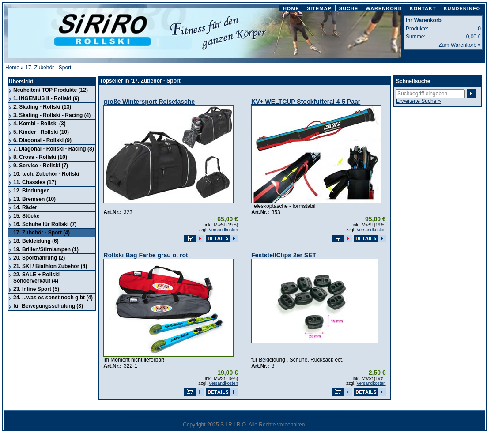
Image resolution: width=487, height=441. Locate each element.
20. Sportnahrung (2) (39, 258)
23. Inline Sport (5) (36, 289)
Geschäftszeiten (341, 417)
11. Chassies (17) (34, 182)
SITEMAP (319, 8)
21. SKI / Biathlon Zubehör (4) (50, 266)
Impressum (142, 417)
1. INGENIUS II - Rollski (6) (46, 98)
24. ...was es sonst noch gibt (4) (53, 297)
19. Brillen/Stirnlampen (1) (46, 249)
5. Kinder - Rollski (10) (41, 132)
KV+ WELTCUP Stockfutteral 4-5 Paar (305, 101)
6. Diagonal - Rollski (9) (42, 140)
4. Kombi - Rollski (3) (39, 124)
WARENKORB (384, 8)
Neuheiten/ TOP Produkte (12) (50, 90)
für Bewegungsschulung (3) (48, 306)
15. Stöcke (26, 216)
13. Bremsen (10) (34, 199)
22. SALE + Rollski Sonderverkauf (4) (36, 277)
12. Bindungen (31, 191)
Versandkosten (223, 229)
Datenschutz (233, 417)
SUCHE (349, 8)
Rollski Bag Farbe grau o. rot (145, 255)
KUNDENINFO (462, 8)
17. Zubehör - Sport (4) (41, 233)
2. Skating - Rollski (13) (42, 107)
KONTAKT (423, 8)
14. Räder (25, 207)
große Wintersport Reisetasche (149, 101)
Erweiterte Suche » (418, 101)
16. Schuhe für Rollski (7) (44, 224)
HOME (291, 8)
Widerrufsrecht (195, 417)
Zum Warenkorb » (459, 45)
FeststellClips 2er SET (283, 255)
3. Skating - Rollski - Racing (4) (52, 115)
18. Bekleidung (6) (36, 241)
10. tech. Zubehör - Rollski (46, 174)
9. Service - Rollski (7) (40, 165)
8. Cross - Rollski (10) (40, 157)
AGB (166, 417)
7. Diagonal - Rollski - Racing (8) (53, 149)
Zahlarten (264, 417)
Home (12, 67)
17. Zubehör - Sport (48, 67)
